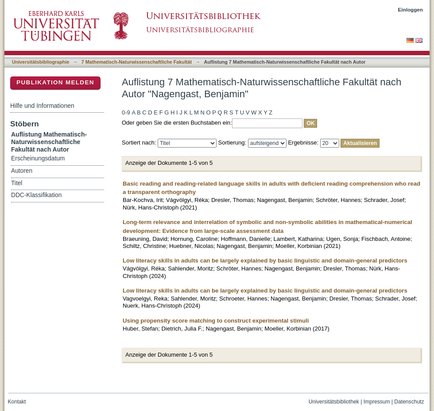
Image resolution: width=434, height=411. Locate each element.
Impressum (377, 402)
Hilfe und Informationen (42, 105)
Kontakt (17, 402)
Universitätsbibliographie (40, 62)
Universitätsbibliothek (334, 402)
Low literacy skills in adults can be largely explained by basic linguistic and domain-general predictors (265, 260)
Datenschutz (409, 402)
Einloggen (410, 9)
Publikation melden (55, 82)
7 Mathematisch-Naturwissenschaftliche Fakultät (136, 62)
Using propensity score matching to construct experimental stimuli (216, 320)
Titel (16, 183)
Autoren (21, 170)
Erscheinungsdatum (38, 158)
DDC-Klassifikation (36, 195)
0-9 (126, 112)
